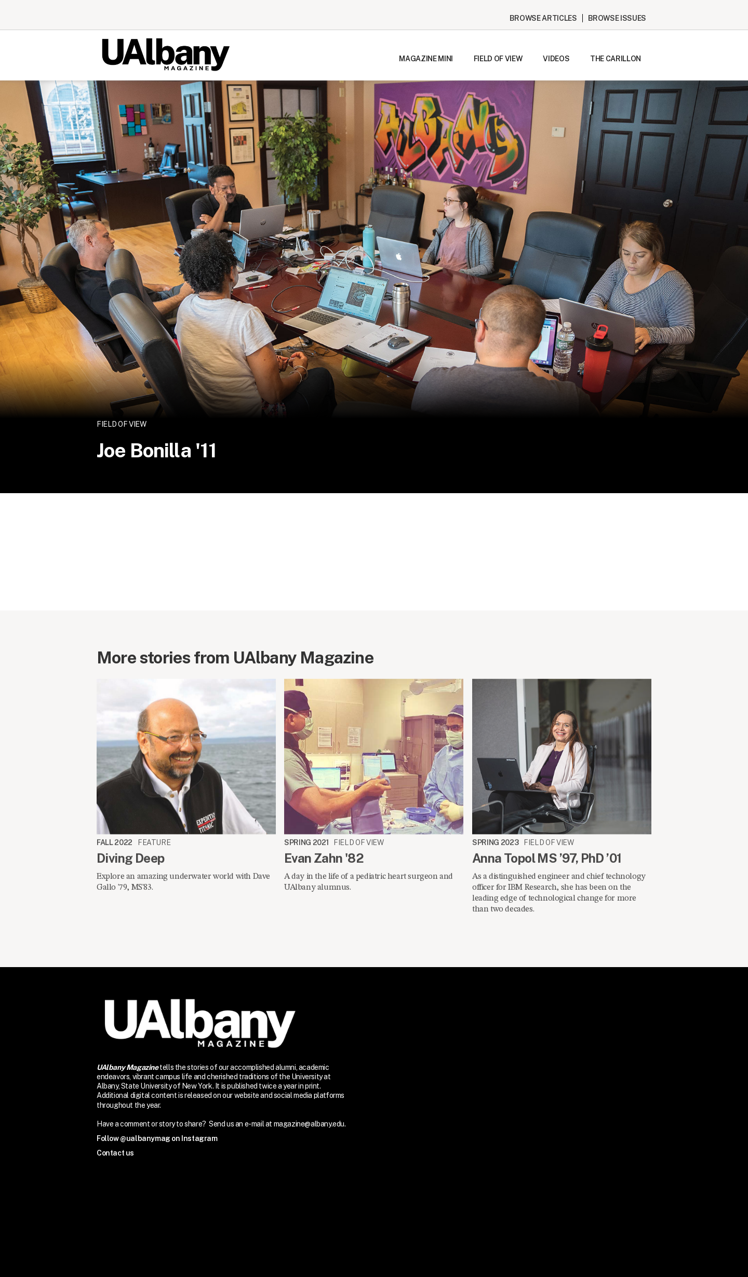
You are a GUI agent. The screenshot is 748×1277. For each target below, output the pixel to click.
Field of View (498, 59)
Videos (556, 59)
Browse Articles (543, 18)
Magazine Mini (425, 59)
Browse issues (617, 18)
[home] (165, 54)
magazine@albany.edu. (310, 1124)
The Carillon (615, 59)
